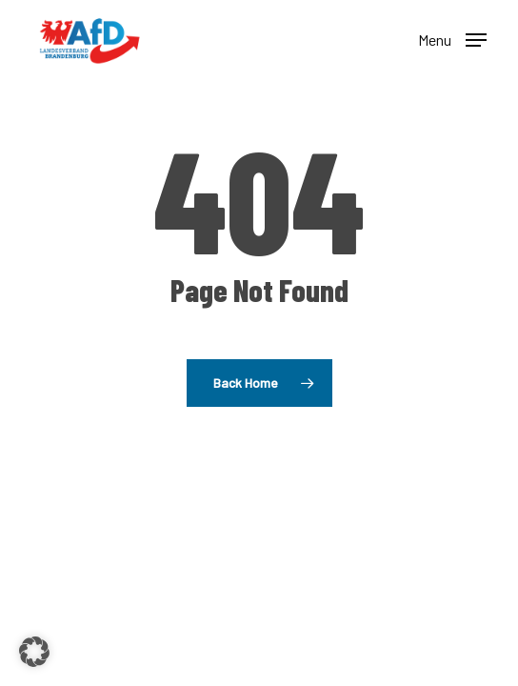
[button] (452, 38)
